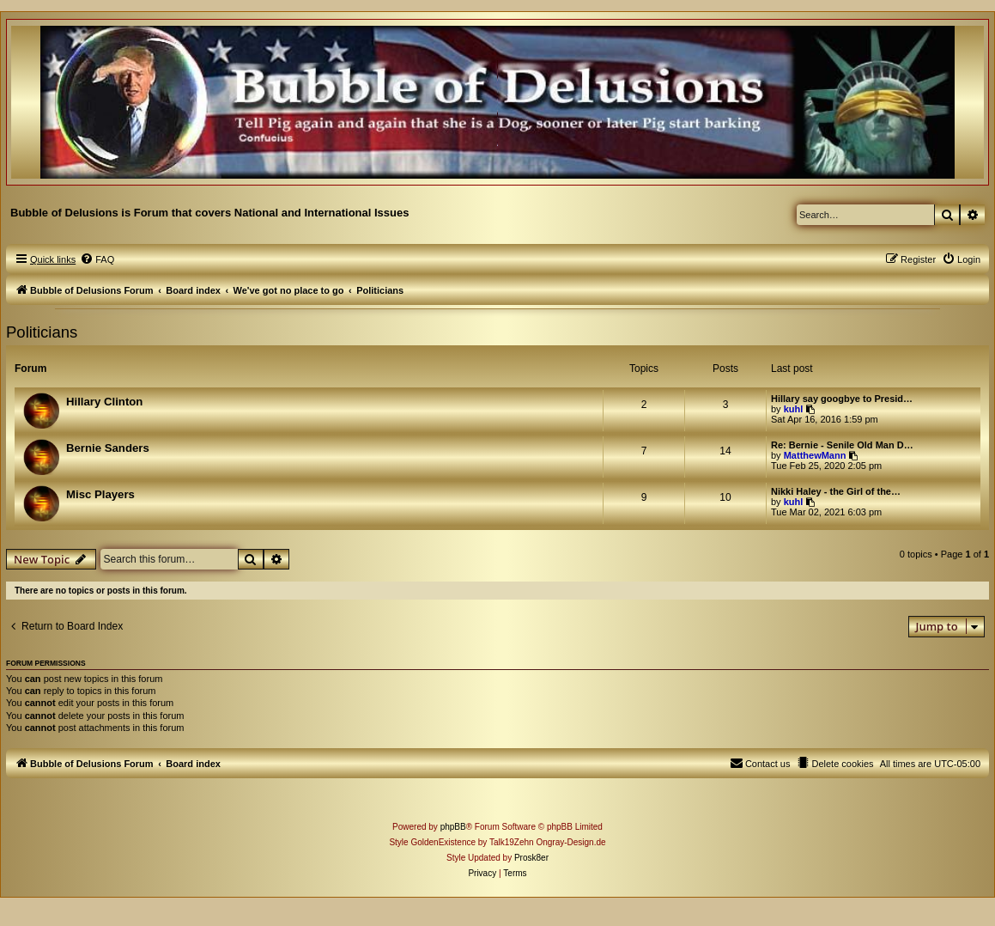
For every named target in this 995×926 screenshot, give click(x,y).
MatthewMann (815, 455)
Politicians (41, 332)
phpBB (453, 827)
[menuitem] (97, 259)
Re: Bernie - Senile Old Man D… (842, 445)
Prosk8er (531, 857)
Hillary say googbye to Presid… (842, 398)
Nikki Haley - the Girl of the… (836, 491)
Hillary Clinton (104, 401)
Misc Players (100, 494)
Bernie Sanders (107, 448)
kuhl (794, 409)
